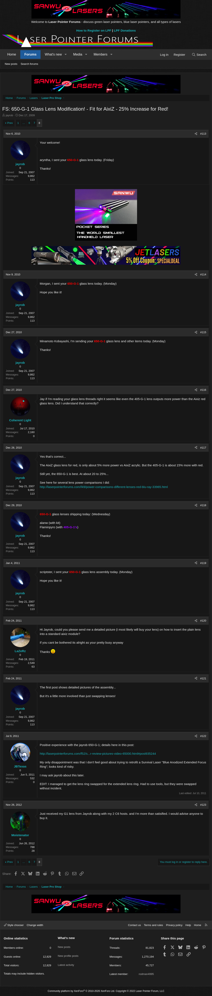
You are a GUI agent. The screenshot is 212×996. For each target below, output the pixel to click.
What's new (53, 54)
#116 (202, 390)
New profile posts (68, 952)
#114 (202, 275)
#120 (202, 621)
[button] (65, 54)
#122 (202, 737)
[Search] (199, 54)
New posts (11, 63)
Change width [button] (35, 925)
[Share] (195, 134)
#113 (202, 134)
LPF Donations (125, 30)
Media (77, 54)
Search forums (29, 63)
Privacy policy (174, 925)
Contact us (134, 925)
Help (188, 925)
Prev (11, 124)
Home (11, 54)
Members (100, 54)
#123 (202, 805)
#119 (202, 564)
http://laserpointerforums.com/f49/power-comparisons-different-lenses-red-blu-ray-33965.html (105, 488)
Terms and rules (153, 925)
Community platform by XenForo (81, 991)
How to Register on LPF (93, 30)
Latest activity (66, 960)
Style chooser (14, 925)
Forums (30, 54)
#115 (202, 333)
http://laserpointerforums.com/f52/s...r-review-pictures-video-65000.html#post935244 (99, 754)
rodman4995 (146, 974)
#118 (202, 506)
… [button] (24, 124)
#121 (202, 679)
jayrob (10, 116)
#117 (202, 448)
